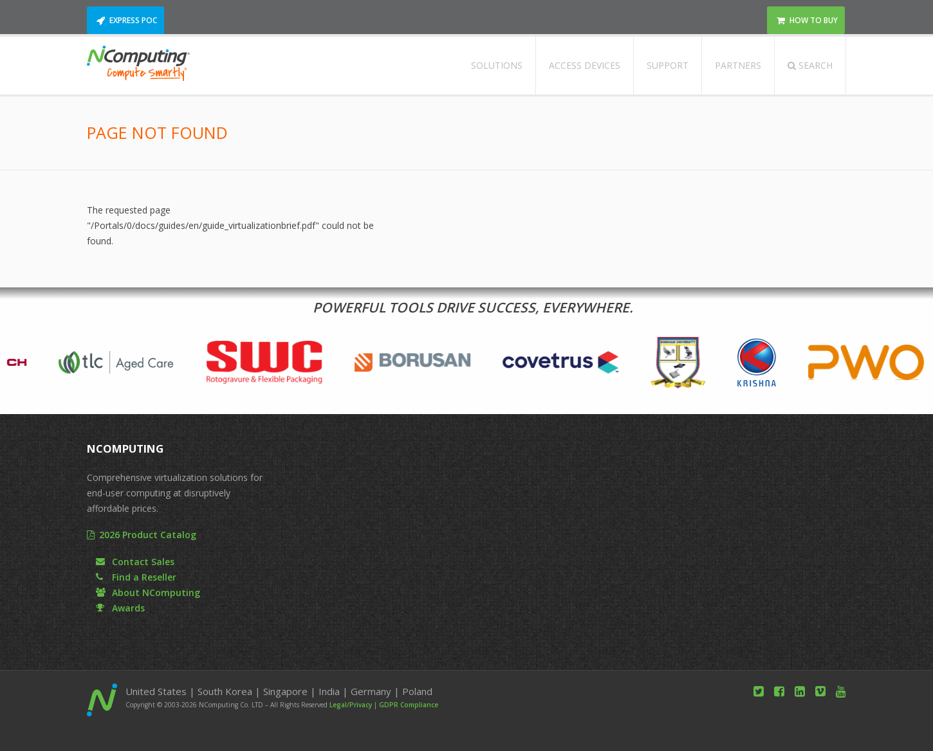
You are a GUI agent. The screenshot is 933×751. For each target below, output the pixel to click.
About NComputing (156, 592)
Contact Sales (143, 562)
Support (667, 65)
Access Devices (584, 65)
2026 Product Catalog (147, 535)
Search (810, 65)
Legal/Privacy (350, 704)
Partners (738, 65)
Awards (128, 608)
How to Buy (814, 20)
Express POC (133, 20)
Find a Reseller (144, 577)
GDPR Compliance (408, 704)
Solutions (496, 65)
